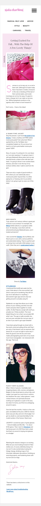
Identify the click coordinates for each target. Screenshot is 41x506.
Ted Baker (23, 281)
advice (30, 21)
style (17, 26)
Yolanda (19, 237)
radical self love (16, 21)
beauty (26, 26)
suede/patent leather (27, 245)
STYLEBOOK (11, 286)
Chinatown (27, 427)
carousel (17, 30)
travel (28, 30)
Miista (8, 226)
